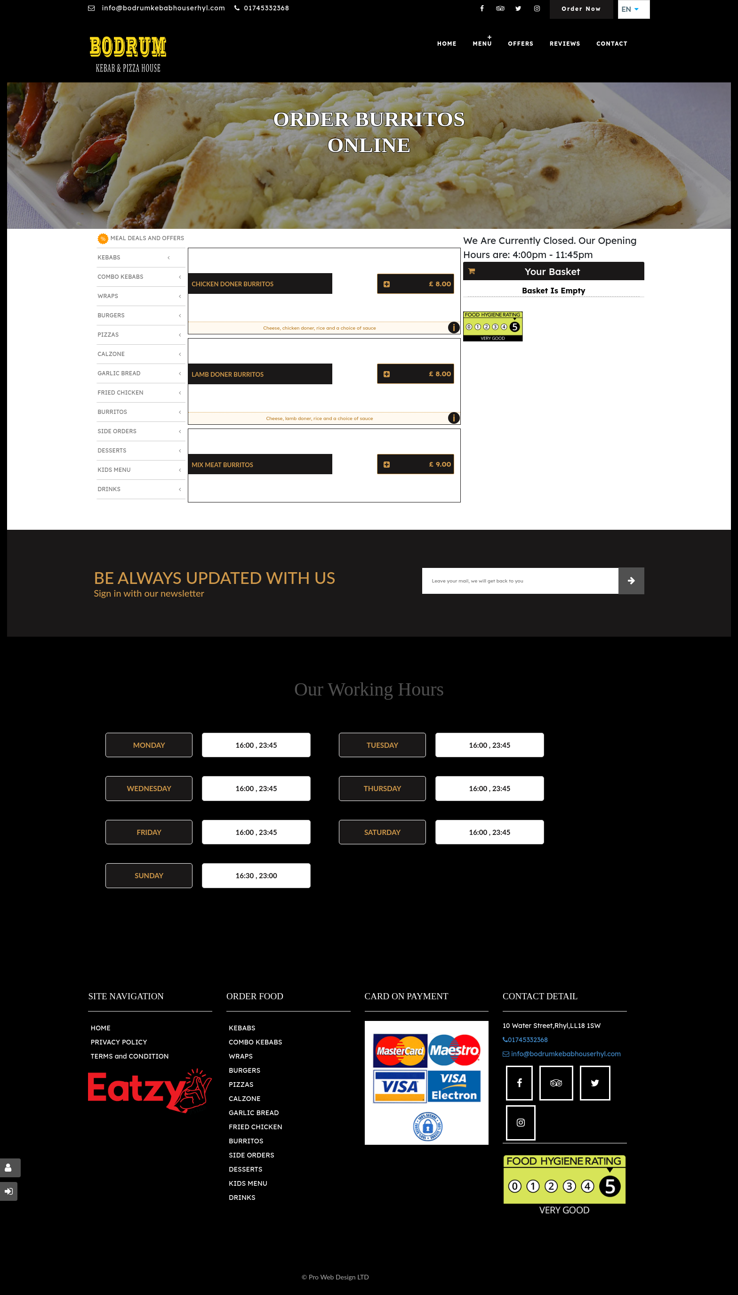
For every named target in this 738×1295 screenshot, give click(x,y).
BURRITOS (246, 1141)
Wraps (107, 295)
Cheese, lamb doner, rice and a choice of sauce (360, 418)
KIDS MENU (248, 1183)
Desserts (111, 450)
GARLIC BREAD (254, 1113)
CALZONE (245, 1098)
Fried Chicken (120, 392)
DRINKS (242, 1197)
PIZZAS (241, 1084)
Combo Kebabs (120, 276)
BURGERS (244, 1070)
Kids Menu (113, 469)
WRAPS (241, 1056)
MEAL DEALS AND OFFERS (140, 238)
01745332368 (266, 8)
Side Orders (116, 431)
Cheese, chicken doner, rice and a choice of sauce (359, 328)
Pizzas (108, 334)
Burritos (112, 411)
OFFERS (520, 43)
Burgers (111, 315)
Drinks (108, 489)
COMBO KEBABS (255, 1042)
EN (630, 9)
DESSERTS (245, 1169)
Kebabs (108, 257)
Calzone (111, 353)
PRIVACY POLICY (118, 1042)
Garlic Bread (118, 373)
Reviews (565, 43)
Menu (482, 43)
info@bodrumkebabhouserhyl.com (162, 8)
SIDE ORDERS (251, 1155)
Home (447, 43)
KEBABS (242, 1028)
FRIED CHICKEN (255, 1127)
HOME (100, 1028)
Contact (611, 43)
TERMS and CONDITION (129, 1056)
